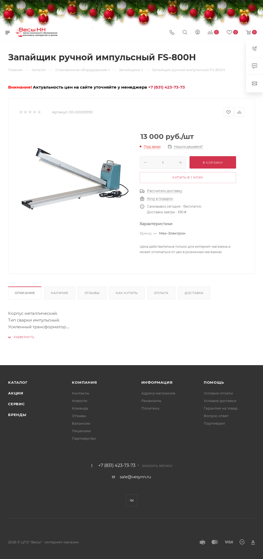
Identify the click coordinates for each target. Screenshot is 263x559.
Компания (84, 382)
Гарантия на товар (221, 408)
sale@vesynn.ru (135, 476)
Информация (157, 382)
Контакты (80, 393)
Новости (79, 401)
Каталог (18, 382)
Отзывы (92, 293)
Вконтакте (131, 500)
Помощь (214, 382)
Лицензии (81, 431)
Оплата (161, 293)
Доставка (194, 293)
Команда (80, 408)
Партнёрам (214, 423)
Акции (15, 393)
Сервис (16, 404)
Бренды (17, 415)
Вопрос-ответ (216, 416)
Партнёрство (84, 438)
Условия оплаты (218, 393)
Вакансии (81, 423)
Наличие (59, 293)
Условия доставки (220, 401)
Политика (150, 408)
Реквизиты (151, 401)
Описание (25, 293)
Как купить (127, 293)
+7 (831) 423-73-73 (166, 87)
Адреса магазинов (158, 393)
